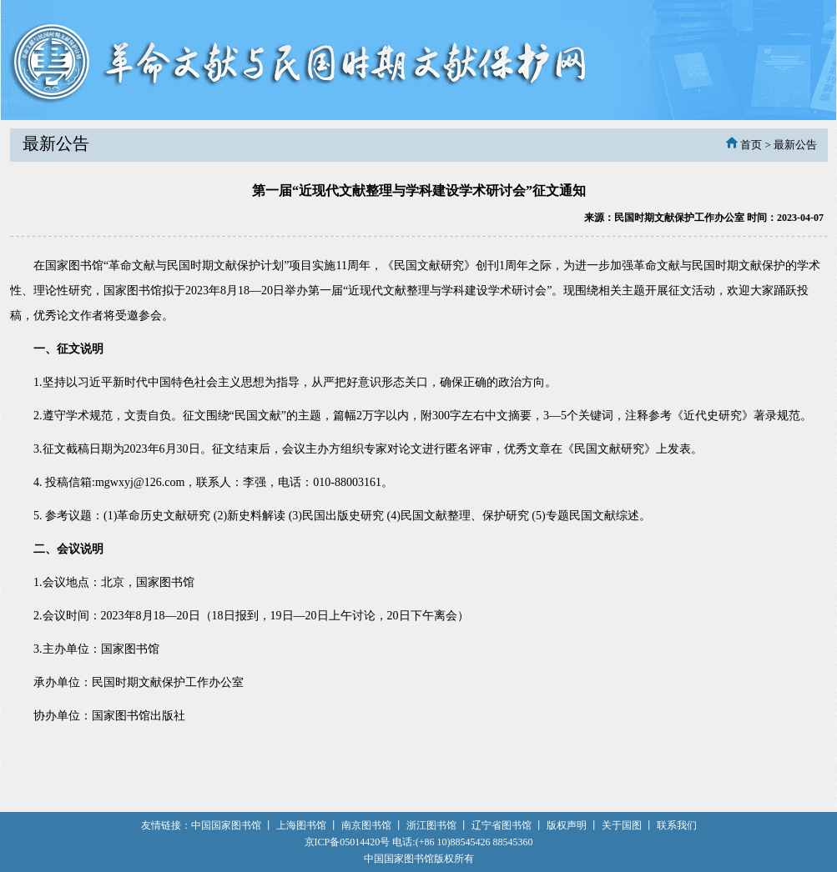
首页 (751, 144)
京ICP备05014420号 (348, 842)
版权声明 (567, 825)
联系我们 (677, 825)
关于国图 (622, 825)
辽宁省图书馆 (501, 825)
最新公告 (795, 144)
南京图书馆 (366, 825)
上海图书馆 (301, 825)
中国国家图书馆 (226, 825)
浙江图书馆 (431, 825)
